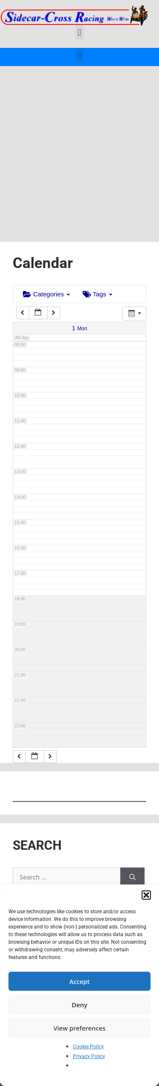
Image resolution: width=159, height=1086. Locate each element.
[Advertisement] (79, 149)
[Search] (132, 877)
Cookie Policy (88, 1047)
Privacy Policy (89, 1056)
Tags (97, 294)
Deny (79, 1004)
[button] (146, 895)
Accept (79, 981)
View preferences (79, 1028)
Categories (46, 294)
